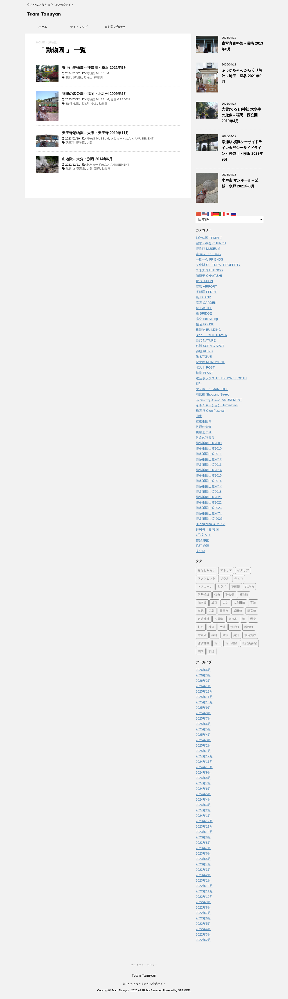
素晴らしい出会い (208, 254)
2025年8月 (203, 713)
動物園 (77, 77)
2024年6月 (203, 788)
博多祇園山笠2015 (209, 475)
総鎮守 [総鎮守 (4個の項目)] (202, 635)
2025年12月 (204, 691)
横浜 (69, 77)
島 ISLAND (203, 297)
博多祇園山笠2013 (209, 464)
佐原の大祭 (204, 427)
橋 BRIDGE (204, 313)
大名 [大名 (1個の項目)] (225, 602)
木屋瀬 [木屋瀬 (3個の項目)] (218, 619)
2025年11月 (204, 697)
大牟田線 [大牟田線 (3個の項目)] (239, 602)
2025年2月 (203, 745)
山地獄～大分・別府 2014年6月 (87, 159)
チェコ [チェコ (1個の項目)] (238, 578)
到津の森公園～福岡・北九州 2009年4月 (94, 94)
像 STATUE (204, 356)
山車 (199, 416)
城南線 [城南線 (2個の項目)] (202, 602)
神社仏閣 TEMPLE (209, 238)
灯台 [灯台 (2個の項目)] (201, 627)
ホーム (42, 26)
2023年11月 (204, 826)
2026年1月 (203, 686)
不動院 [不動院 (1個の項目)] (235, 586)
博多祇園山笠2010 (209, 448)
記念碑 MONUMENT (210, 362)
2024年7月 (203, 783)
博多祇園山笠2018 (209, 491)
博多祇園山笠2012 (209, 459)
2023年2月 (203, 875)
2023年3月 (203, 869)
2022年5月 (203, 923)
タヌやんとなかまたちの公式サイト (144, 983)
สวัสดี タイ (203, 535)
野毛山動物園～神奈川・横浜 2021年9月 (94, 68)
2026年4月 (203, 670)
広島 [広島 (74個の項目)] (211, 611)
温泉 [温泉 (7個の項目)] (253, 619)
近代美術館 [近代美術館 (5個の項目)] (249, 643)
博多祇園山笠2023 (209, 508)
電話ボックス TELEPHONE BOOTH (221, 378)
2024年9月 (203, 772)
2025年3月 (203, 740)
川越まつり (204, 432)
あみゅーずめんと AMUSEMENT (132, 138)
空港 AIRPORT (206, 286)
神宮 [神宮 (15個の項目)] (211, 627)
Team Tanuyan (44, 14)
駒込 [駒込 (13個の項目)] (211, 651)
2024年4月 (203, 799)
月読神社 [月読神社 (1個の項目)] (203, 619)
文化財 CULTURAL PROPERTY (218, 265)
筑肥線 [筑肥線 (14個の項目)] (234, 627)
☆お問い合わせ (115, 26)
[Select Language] (229, 219)
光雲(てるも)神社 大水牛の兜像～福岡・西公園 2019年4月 (241, 115)
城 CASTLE (204, 308)
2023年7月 (203, 848)
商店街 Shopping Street (212, 394)
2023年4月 (203, 864)
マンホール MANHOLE (212, 389)
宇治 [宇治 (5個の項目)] (253, 602)
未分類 (200, 551)
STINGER (184, 990)
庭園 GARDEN (120, 99)
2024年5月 (203, 794)
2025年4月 (203, 734)
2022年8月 (203, 907)
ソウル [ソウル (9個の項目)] (224, 578)
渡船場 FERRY (206, 292)
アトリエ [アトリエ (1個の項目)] (226, 570)
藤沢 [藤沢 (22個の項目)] (225, 635)
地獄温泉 (79, 168)
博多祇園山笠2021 (209, 497)
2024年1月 (203, 815)
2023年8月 (203, 842)
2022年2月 (203, 940)
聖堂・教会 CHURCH (211, 243)
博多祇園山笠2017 (209, 486)
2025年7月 (203, 718)
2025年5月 (203, 729)
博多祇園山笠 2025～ (211, 518)
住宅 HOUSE (205, 324)
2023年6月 (203, 853)
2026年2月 (203, 680)
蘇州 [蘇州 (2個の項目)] (236, 635)
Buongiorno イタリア (210, 524)
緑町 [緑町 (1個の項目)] (214, 635)
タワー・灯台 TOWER (211, 335)
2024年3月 (203, 805)
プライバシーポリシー (144, 965)
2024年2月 (203, 810)
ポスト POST (205, 367)
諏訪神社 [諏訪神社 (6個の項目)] (203, 643)
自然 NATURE (206, 340)
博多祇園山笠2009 (209, 443)
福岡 (69, 103)
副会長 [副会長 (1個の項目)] (229, 594)
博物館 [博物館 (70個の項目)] (243, 594)
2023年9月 (203, 837)
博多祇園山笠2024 (209, 513)
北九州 (85, 103)
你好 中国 (202, 540)
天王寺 (70, 142)
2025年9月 (203, 707)
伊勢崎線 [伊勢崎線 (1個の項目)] (203, 594)
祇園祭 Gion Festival (210, 410)
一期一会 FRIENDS (209, 259)
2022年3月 (203, 934)
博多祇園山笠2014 (209, 470)
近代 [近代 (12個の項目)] (217, 643)
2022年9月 (203, 902)
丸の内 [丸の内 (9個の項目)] (249, 586)
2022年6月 (203, 918)
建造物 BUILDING (208, 329)
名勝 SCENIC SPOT (210, 346)
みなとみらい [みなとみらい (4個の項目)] (206, 570)
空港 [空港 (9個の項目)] (222, 627)
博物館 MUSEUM (97, 73)
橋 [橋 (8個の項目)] (243, 619)
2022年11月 (204, 891)
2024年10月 (204, 767)
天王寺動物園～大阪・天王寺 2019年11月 (95, 133)
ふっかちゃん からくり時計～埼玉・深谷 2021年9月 (242, 76)
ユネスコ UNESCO (209, 270)
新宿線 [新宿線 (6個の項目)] (251, 611)
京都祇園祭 (204, 421)
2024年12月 (204, 756)
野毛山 (88, 77)
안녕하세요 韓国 (207, 529)
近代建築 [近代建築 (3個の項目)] (231, 643)
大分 (89, 168)
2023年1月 (203, 880)
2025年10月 (204, 702)
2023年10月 (204, 832)
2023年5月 (203, 859)
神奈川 (98, 77)
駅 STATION (204, 281)
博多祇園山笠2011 (209, 454)
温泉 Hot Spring (207, 319)
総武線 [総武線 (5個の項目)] (248, 627)
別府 (97, 168)
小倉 (94, 103)
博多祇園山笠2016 (209, 481)
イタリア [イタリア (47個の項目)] (243, 570)
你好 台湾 (202, 545)
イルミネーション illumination (217, 405)
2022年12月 (204, 886)
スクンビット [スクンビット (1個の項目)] (206, 578)
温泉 (69, 168)
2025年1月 (203, 751)
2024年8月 (203, 778)
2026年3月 (203, 675)
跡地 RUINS (204, 351)
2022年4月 (203, 929)
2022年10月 (204, 896)
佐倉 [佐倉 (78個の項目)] (217, 594)
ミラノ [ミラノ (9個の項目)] (221, 586)
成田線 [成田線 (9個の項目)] (237, 611)
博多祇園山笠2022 (209, 502)
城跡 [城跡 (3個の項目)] (214, 602)
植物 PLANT (204, 373)
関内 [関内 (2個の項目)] (201, 651)
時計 (199, 383)
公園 (76, 103)
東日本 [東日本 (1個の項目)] (232, 619)
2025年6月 (203, 724)
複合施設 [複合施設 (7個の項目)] (250, 635)
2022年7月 (203, 913)
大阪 (89, 142)
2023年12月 (204, 821)
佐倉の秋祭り (205, 437)
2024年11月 (204, 761)
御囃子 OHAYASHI (209, 275)
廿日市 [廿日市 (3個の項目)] (224, 611)
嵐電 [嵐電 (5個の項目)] (201, 611)
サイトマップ (79, 26)
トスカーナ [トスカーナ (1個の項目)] (205, 586)
